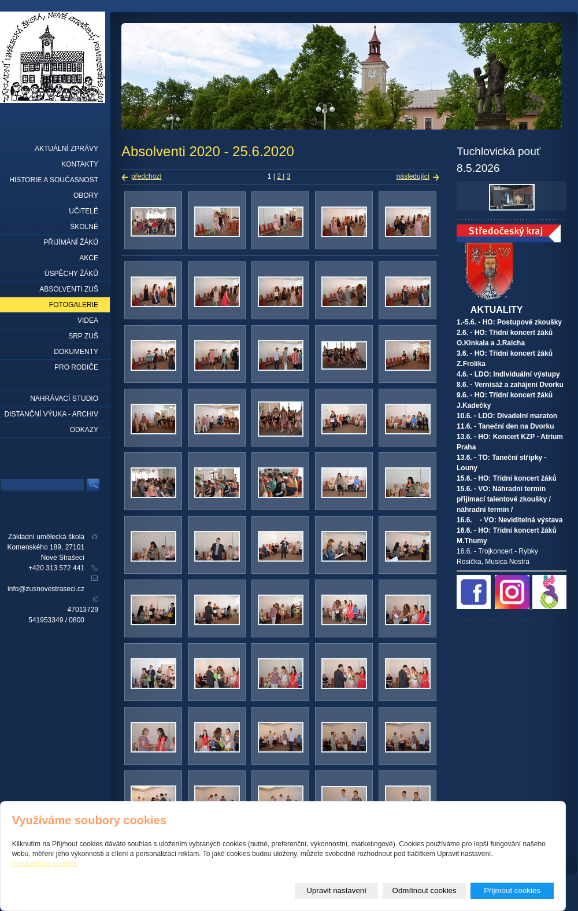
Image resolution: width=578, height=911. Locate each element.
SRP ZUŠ (83, 336)
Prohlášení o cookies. (45, 864)
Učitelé (83, 211)
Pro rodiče (76, 367)
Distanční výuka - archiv (51, 414)
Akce (88, 258)
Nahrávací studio (64, 398)
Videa (87, 320)
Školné (84, 227)
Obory (85, 195)
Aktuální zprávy (66, 149)
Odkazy (84, 430)
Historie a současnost (53, 180)
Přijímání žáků (70, 242)
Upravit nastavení (336, 890)
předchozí (146, 176)
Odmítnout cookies (424, 890)
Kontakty (79, 164)
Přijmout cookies (512, 890)
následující (413, 176)
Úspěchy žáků (71, 274)
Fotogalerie (73, 305)
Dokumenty (76, 352)
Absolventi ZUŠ (68, 289)
